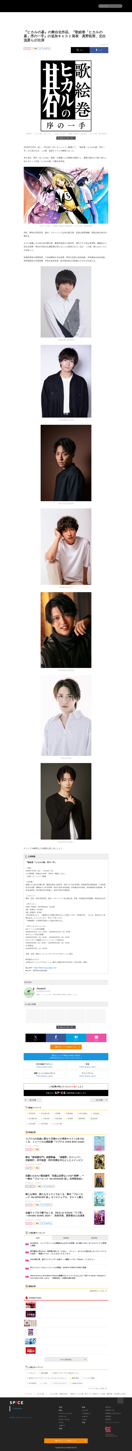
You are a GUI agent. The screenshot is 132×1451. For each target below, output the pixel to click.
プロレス (31, 1373)
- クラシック (62, 1416)
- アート (61, 1422)
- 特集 (83, 1422)
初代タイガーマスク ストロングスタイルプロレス (46, 1378)
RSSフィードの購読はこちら (67, 1047)
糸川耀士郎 (32, 1119)
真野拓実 (80, 1119)
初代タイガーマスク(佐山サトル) (64, 1373)
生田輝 (69, 1119)
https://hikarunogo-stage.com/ (45, 968)
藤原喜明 (74, 1378)
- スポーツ (61, 1425)
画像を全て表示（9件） (66, 138)
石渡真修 (68, 1113)
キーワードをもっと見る (97, 1388)
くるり (43, 1383)
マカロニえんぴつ (59, 1383)
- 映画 (60, 1428)
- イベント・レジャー (65, 1413)
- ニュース (84, 1410)
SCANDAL (32, 1383)
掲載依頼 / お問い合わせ (113, 1413)
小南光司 (45, 1119)
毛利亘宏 (31, 1113)
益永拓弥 (93, 1119)
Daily (38, 1238)
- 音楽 (60, 1407)
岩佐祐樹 (57, 1119)
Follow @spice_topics (44, 1067)
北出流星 (31, 1124)
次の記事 (101, 1100)
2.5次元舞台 (82, 1113)
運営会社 (108, 1407)
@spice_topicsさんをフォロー (21, 1417)
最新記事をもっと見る (98, 1291)
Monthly (94, 1238)
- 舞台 (60, 1410)
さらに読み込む (73, 1359)
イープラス (28, 1394)
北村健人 (95, 1113)
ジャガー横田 (88, 1378)
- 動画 (83, 1407)
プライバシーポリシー (112, 1422)
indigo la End (76, 1383)
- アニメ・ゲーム (63, 1419)
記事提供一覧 (109, 1410)
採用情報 (108, 1416)
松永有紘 (43, 1124)
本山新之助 (44, 1113)
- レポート (84, 1416)
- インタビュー (86, 1413)
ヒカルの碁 (56, 1124)
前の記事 (30, 1100)
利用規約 (108, 1419)
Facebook (17, 1408)
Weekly (66, 1238)
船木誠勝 (43, 1373)
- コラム (84, 1419)
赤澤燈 (56, 1113)
